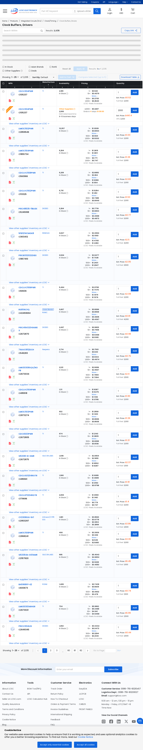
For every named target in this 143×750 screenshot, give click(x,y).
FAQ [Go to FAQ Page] (53, 724)
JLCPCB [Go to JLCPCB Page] (82, 693)
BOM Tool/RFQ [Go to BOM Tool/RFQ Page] (34, 688)
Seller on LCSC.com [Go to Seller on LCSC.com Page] (11, 699)
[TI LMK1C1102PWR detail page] (26, 128)
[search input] (67, 11)
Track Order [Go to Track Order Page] (56, 688)
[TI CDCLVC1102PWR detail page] (27, 190)
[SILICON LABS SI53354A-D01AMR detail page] (28, 554)
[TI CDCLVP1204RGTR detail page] (28, 495)
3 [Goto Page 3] (56, 650)
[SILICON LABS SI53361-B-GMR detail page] (26, 456)
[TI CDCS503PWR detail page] (26, 433)
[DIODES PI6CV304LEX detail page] (25, 626)
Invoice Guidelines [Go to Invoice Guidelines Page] (59, 709)
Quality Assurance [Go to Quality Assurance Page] (11, 704)
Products (14, 21)
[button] (114, 2)
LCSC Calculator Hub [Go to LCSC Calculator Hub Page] (37, 699)
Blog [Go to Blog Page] (4, 724)
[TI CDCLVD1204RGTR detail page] (28, 475)
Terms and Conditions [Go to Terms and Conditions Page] (13, 709)
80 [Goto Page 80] (68, 650)
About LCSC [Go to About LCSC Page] (8, 688)
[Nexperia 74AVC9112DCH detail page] (26, 349)
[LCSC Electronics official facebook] (111, 721)
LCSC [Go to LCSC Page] (81, 699)
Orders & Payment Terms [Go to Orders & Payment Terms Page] (63, 704)
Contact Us (136, 2)
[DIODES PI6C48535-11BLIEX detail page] (28, 208)
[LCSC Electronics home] (24, 11)
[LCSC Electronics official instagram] (104, 721)
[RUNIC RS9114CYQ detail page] (24, 309)
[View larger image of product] (13, 94)
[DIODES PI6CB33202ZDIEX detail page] (28, 255)
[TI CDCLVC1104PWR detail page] (27, 389)
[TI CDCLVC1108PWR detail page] (27, 172)
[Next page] (87, 650)
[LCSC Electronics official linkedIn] (119, 721)
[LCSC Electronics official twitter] (126, 721)
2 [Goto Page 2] (50, 650)
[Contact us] (140, 721)
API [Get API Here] (104, 2)
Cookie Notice (85, 737)
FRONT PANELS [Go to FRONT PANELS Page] (85, 709)
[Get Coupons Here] (95, 2)
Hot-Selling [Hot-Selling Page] (83, 2)
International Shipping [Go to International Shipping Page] (61, 714)
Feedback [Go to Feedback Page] (55, 719)
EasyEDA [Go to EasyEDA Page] (83, 688)
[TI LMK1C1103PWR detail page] (26, 411)
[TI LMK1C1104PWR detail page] (26, 150)
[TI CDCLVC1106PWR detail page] (27, 287)
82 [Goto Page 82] (81, 650)
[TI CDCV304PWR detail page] (26, 91)
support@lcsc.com (117, 695)
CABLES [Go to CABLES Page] (82, 704)
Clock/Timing (50, 21)
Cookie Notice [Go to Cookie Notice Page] (9, 719)
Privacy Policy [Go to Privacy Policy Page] (8, 714)
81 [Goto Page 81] (75, 650)
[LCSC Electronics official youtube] (134, 721)
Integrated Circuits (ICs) (31, 21)
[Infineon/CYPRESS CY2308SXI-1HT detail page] (26, 517)
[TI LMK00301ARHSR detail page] (27, 606)
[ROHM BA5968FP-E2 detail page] (25, 584)
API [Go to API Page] (28, 693)
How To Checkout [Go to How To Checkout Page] (59, 699)
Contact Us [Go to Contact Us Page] (7, 693)
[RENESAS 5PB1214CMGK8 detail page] (26, 233)
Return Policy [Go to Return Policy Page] (57, 693)
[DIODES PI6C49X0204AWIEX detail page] (24, 334)
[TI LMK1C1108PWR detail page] (26, 532)
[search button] (97, 11)
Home (4, 21)
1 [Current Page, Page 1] (44, 650)
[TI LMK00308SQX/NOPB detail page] (24, 374)
